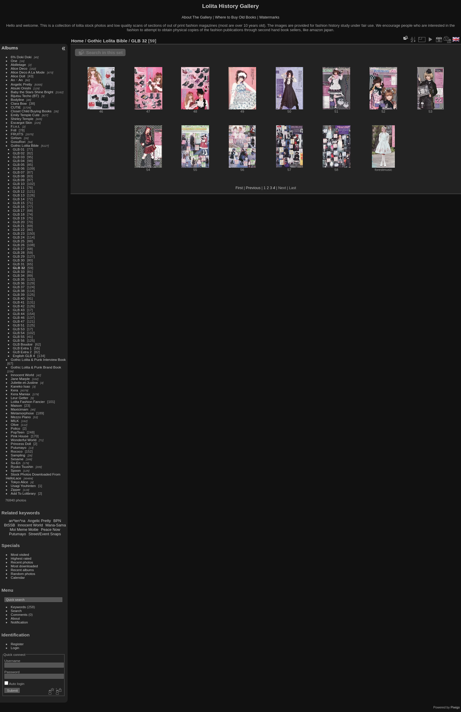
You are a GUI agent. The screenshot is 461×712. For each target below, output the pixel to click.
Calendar (18, 577)
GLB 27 (19, 249)
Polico (15, 428)
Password (12, 672)
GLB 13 (19, 195)
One (14, 61)
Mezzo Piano (21, 417)
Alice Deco (19, 68)
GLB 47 (19, 321)
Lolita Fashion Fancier (28, 401)
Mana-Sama (55, 525)
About (15, 618)
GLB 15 (19, 203)
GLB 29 (19, 256)
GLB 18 (19, 214)
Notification (19, 622)
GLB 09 (19, 180)
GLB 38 (19, 291)
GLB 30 (19, 260)
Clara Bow (19, 103)
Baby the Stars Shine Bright (32, 92)
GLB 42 (19, 306)
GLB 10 (19, 184)
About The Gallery (197, 17)
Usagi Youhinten (23, 486)
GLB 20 (19, 222)
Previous (253, 188)
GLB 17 (19, 210)
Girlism (16, 138)
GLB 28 (19, 252)
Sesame (17, 459)
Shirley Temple (22, 119)
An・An (17, 80)
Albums (9, 47)
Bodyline (17, 99)
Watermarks (269, 17)
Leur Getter (20, 398)
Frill (13, 130)
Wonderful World (23, 440)
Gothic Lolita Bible (25, 145)
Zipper (16, 489)
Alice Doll (18, 76)
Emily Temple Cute (25, 115)
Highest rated (21, 558)
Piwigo (455, 707)
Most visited (20, 554)
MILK (15, 421)
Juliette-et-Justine (24, 382)
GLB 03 (19, 157)
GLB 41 (19, 302)
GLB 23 (19, 233)
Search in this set (104, 52)
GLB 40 (19, 298)
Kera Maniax (20, 394)
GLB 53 (19, 329)
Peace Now (50, 529)
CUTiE (16, 107)
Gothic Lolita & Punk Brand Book (36, 367)
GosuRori (18, 142)
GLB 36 (19, 283)
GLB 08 (19, 176)
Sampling (18, 455)
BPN (57, 520)
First (239, 188)
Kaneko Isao (20, 386)
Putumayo (18, 447)
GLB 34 (19, 275)
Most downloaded (24, 566)
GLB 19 (19, 218)
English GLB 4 (24, 356)
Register (17, 644)
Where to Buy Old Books (235, 17)
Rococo (17, 451)
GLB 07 (19, 172)
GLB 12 (19, 191)
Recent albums (22, 570)
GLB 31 (19, 264)
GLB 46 (19, 317)
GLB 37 (19, 287)
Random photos (23, 574)
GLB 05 (19, 164)
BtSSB (9, 525)
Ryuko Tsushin (22, 466)
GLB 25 (19, 241)
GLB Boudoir (23, 344)
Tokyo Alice (19, 482)
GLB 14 (19, 199)
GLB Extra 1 (22, 348)
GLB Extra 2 (22, 352)
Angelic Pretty (21, 84)
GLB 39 (19, 294)
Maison (16, 405)
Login (15, 648)
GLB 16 (19, 207)
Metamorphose (22, 413)
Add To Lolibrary (23, 493)
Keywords (18, 607)
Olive (15, 424)
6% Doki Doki (21, 57)
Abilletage (18, 64)
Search (16, 611)
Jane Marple (20, 379)
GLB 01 (19, 149)
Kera (14, 390)
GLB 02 (19, 153)
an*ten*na (17, 520)
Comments (19, 614)
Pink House (20, 436)
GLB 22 (19, 229)
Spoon (16, 470)
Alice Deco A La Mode (28, 72)
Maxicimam (19, 409)
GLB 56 (19, 340)
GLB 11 (19, 187)
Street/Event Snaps (45, 534)
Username (12, 661)
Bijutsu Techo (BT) (25, 96)
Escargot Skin (21, 122)
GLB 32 (19, 268)
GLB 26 (19, 245)
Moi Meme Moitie (24, 529)
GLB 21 (19, 226)
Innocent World (22, 375)
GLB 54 (19, 333)
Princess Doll (21, 444)
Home (77, 40)
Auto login (14, 684)
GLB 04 (19, 161)
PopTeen (17, 432)
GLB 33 (19, 272)
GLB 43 (19, 310)
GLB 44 (19, 314)
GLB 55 (19, 337)
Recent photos (22, 562)
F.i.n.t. (15, 126)
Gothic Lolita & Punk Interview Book (38, 359)
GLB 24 (19, 237)
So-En (16, 463)
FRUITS (17, 134)
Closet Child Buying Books (31, 111)
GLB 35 (19, 279)
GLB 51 (19, 325)
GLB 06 (19, 168)
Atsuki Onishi (21, 88)
